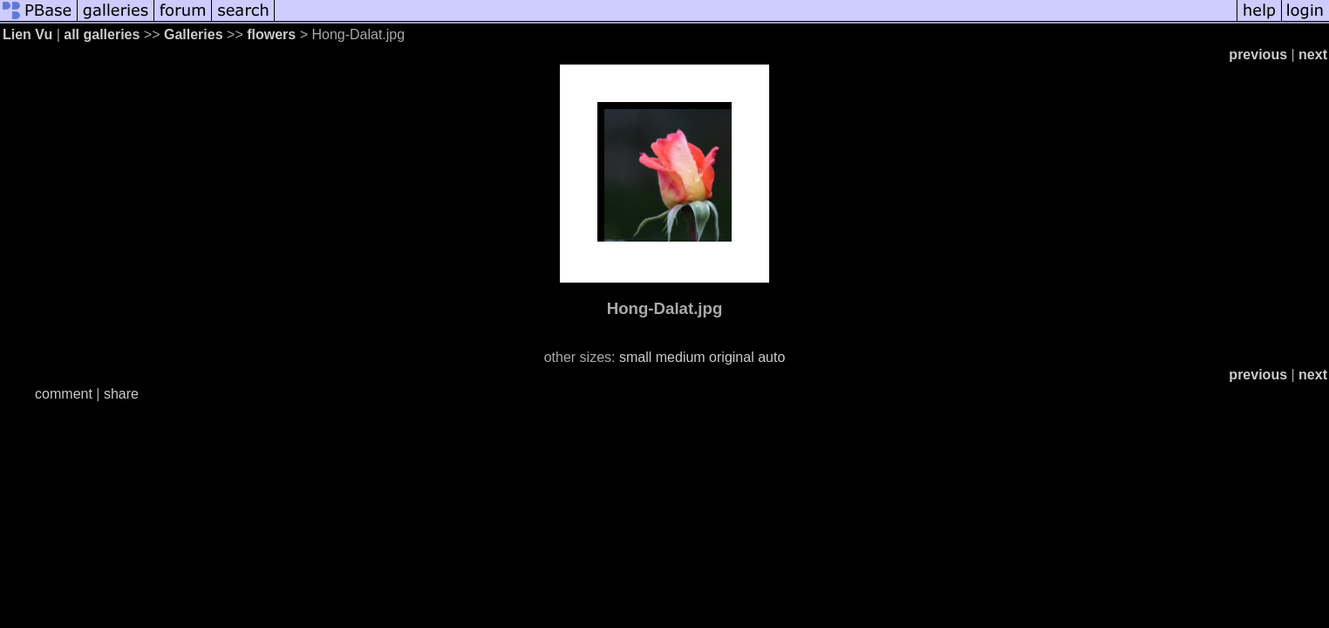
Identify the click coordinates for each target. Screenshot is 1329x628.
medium (680, 357)
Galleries (193, 34)
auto (771, 357)
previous (1258, 54)
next (1312, 54)
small (635, 357)
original (731, 357)
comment (63, 393)
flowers (271, 34)
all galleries (102, 34)
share (121, 393)
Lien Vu (27, 34)
